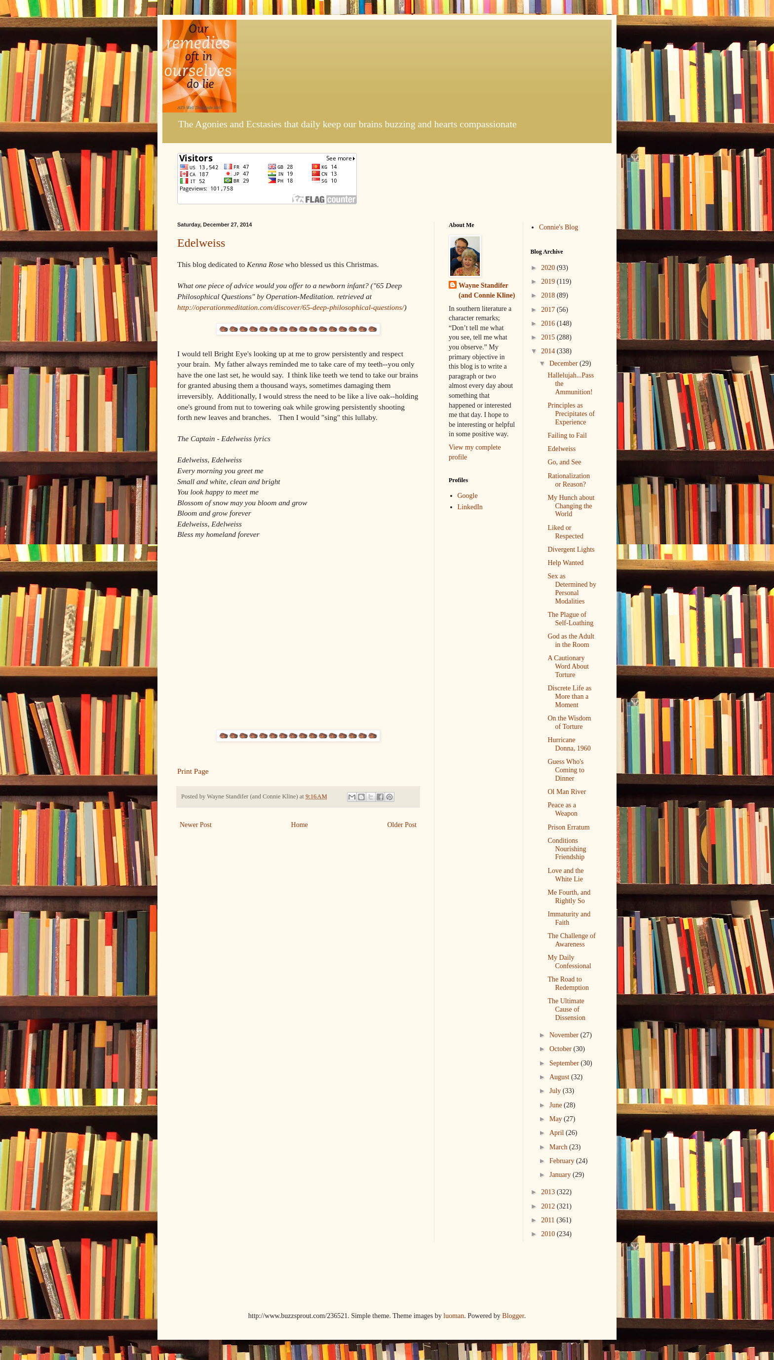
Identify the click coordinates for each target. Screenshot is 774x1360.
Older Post (402, 825)
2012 (549, 1206)
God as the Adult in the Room (570, 640)
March (559, 1147)
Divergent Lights (570, 549)
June (556, 1105)
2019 (549, 281)
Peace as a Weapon (562, 809)
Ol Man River (566, 791)
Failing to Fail (566, 435)
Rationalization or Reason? (568, 480)
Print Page (193, 771)
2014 (549, 351)
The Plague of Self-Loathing (570, 619)
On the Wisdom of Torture (569, 722)
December (564, 363)
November (564, 1035)
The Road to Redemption (567, 983)
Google (468, 495)
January (561, 1174)
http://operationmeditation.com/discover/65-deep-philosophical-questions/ (290, 307)
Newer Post (196, 825)
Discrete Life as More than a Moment (569, 696)
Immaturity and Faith (568, 918)
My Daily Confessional (569, 962)
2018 (549, 295)
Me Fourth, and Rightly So (568, 897)
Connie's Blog (558, 227)
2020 (549, 267)
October (561, 1049)
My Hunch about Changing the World (570, 506)
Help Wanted (565, 563)
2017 (549, 309)
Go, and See (564, 462)
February (562, 1161)
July (556, 1091)
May (556, 1119)
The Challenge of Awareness (571, 940)
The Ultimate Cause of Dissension (566, 1009)
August (560, 1077)
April (557, 1132)
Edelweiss (201, 242)
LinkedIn (470, 507)
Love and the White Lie (565, 875)
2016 (549, 323)
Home (299, 825)
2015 (549, 337)
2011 (548, 1220)
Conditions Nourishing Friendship (566, 849)
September (564, 1063)
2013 (549, 1192)
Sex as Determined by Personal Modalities (571, 588)
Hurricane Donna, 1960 (568, 744)
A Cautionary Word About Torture (567, 666)
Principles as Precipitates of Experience (570, 414)
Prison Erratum (568, 827)
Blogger (513, 1316)
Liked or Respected (565, 532)
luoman (453, 1316)
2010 (549, 1234)
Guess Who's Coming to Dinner (565, 770)
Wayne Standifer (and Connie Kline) (487, 290)
